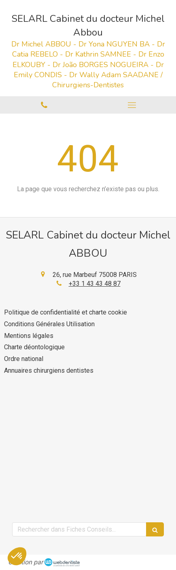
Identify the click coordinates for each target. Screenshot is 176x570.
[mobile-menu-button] (132, 105)
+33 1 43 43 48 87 (95, 283)
